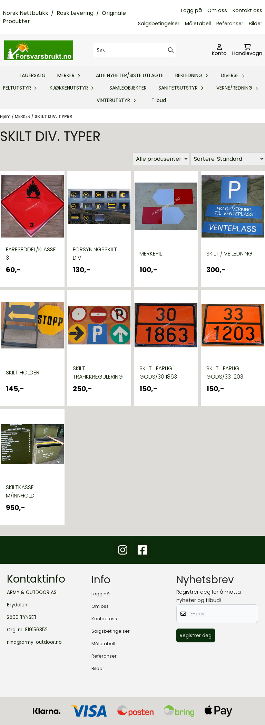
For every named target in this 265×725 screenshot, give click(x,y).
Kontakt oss (247, 10)
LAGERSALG (33, 75)
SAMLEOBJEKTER (128, 87)
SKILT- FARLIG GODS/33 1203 (224, 372)
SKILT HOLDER (22, 373)
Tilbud (158, 100)
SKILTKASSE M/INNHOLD (20, 491)
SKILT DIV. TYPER (53, 116)
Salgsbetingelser (158, 23)
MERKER (23, 116)
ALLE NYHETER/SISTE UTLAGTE (130, 75)
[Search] (171, 50)
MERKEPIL (150, 254)
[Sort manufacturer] (160, 158)
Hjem (6, 116)
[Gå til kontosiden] (219, 50)
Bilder (255, 23)
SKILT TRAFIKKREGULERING (98, 372)
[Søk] (134, 50)
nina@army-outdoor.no (34, 642)
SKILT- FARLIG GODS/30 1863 (158, 372)
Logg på (191, 10)
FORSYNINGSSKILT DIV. (95, 253)
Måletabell (198, 23)
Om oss (217, 10)
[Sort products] (227, 158)
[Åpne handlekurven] (247, 50)
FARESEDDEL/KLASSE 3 (31, 253)
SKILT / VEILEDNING (229, 254)
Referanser (229, 23)
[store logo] (38, 50)
